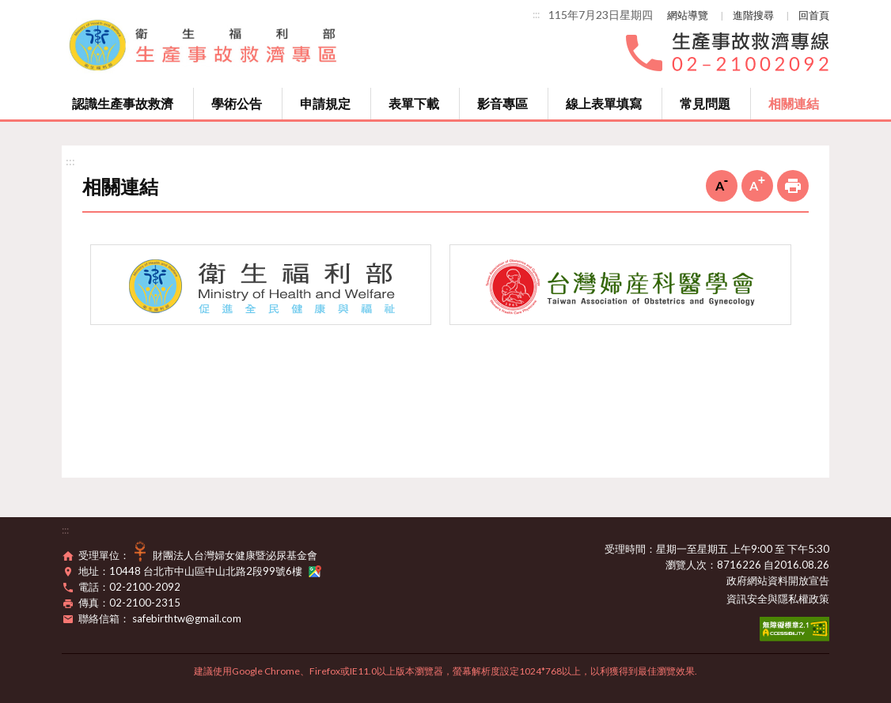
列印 (793, 186)
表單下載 (414, 103)
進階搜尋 (753, 15)
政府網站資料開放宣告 (777, 580)
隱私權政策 (803, 598)
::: (536, 14)
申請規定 (325, 103)
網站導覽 (687, 15)
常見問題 (705, 103)
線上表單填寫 (604, 103)
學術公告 (236, 103)
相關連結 (793, 103)
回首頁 (813, 15)
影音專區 (502, 103)
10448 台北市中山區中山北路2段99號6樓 (215, 571)
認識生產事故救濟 (122, 103)
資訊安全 (747, 598)
